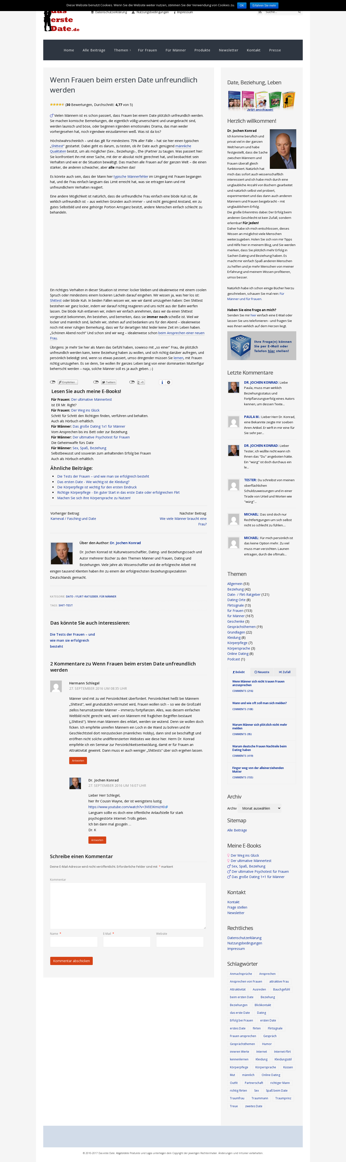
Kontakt (254, 50)
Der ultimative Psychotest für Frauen (101, 437)
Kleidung (234, 637)
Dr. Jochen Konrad (125, 542)
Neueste (261, 672)
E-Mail (108, 934)
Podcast (233, 659)
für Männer (107, 596)
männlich (248, 1075)
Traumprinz (283, 1098)
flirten (257, 1028)
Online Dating (237, 653)
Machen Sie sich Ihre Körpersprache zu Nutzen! (93, 498)
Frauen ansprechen (243, 1036)
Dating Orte (236, 599)
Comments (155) (242, 777)
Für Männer (176, 50)
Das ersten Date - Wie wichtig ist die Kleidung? (93, 482)
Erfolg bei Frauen (241, 1020)
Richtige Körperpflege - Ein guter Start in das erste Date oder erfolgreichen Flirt (118, 492)
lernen (178, 358)
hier (253, 315)
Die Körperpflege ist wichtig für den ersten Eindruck (97, 487)
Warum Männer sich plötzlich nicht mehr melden (259, 726)
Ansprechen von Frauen (246, 981)
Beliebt (239, 672)
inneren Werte (239, 1052)
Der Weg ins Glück (85, 410)
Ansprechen (267, 974)
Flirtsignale (235, 605)
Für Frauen (147, 50)
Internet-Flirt (282, 1052)
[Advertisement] (128, 252)
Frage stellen (237, 907)
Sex (256, 1090)
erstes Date (238, 1028)
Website (161, 934)
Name (55, 934)
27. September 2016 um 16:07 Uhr (117, 785)
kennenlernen (239, 1059)
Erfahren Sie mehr (264, 5)
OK (242, 5)
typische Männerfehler (131, 176)
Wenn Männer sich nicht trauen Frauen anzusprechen (258, 683)
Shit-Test (66, 605)
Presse (275, 50)
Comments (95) (242, 734)
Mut (232, 1075)
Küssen (288, 1067)
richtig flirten (238, 1090)
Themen (121, 50)
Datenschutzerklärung (109, 12)
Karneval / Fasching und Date (73, 518)
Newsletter (228, 50)
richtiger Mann (280, 1083)
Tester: (250, 480)
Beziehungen (238, 1005)
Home (69, 50)
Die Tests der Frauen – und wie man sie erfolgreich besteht (103, 476)
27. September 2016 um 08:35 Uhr (98, 688)
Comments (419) (242, 755)
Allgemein (234, 583)
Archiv (232, 808)
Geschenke (235, 621)
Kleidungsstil (283, 1059)
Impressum (183, 12)
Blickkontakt (263, 1005)
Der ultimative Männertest (91, 399)
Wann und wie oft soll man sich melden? (259, 703)
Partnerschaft (254, 1083)
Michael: (251, 514)
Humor (267, 1044)
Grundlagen (236, 632)
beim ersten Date (241, 997)
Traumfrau (237, 1098)
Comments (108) (242, 709)
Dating (261, 1013)
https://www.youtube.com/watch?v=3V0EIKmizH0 (126, 807)
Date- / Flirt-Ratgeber (82, 596)
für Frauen (235, 610)
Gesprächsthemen (241, 626)
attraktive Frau (279, 981)
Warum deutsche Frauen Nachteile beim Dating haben (259, 748)
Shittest (57, 146)
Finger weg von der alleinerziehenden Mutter (258, 769)
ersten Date (268, 1020)
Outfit (234, 1083)
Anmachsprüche (241, 974)
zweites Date (253, 1106)
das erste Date (240, 1013)
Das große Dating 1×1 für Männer (255, 876)
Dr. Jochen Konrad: (261, 382)
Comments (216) (242, 691)
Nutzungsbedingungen (150, 12)
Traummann (260, 1098)
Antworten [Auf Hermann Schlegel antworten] (78, 760)
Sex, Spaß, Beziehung (89, 448)
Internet (261, 1052)
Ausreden (259, 989)
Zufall (284, 672)
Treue (234, 1106)
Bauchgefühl (281, 989)
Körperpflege (237, 642)
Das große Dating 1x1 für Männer (99, 426)
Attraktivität (238, 989)
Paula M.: (252, 417)
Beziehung (235, 589)
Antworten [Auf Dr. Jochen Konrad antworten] (97, 840)
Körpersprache (238, 648)
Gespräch (270, 1036)
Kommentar (58, 880)
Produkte (202, 50)
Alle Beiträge (94, 50)
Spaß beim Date (277, 1090)
